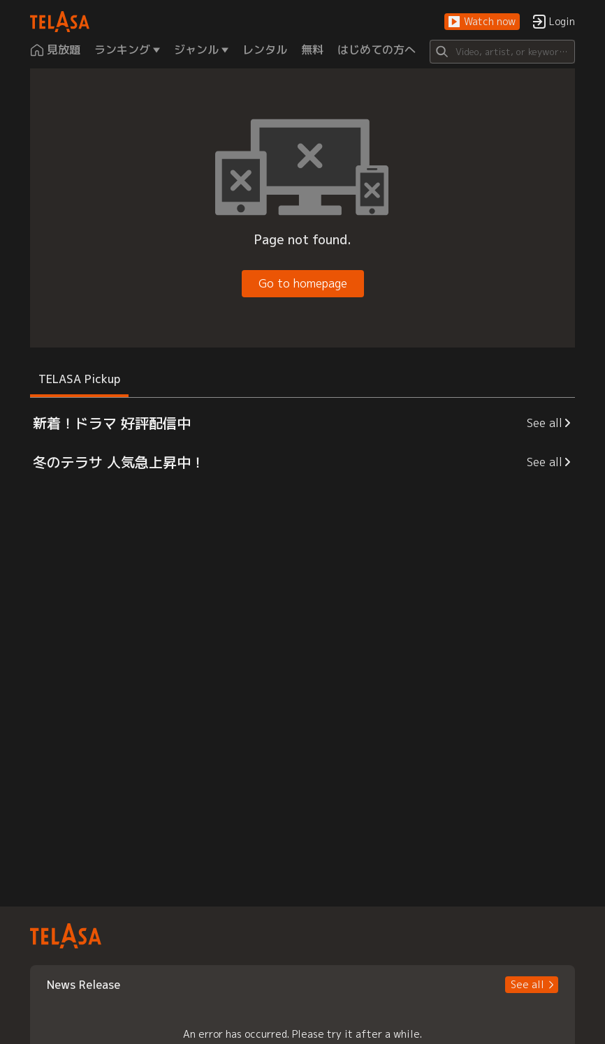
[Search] (502, 52)
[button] (482, 22)
